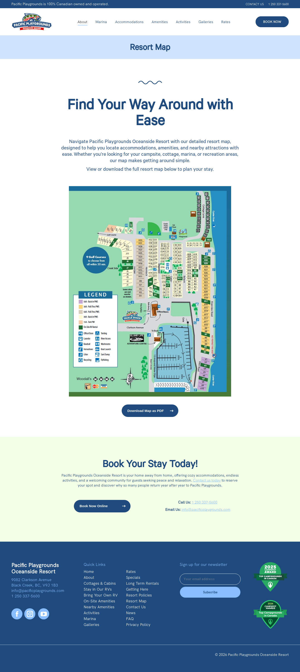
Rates (131, 571)
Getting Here (137, 589)
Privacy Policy (138, 624)
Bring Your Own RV (101, 595)
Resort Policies (139, 595)
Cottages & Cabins (100, 583)
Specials (133, 577)
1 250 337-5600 (278, 4)
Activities (91, 612)
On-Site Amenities (99, 601)
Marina (90, 618)
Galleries (91, 624)
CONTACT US (255, 4)
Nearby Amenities (99, 606)
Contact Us (136, 606)
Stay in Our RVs (98, 589)
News (130, 612)
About (89, 577)
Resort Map (136, 601)
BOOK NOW (272, 22)
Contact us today (207, 480)
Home (89, 571)
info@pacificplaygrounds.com (205, 509)
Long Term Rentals (142, 583)
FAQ (130, 618)
